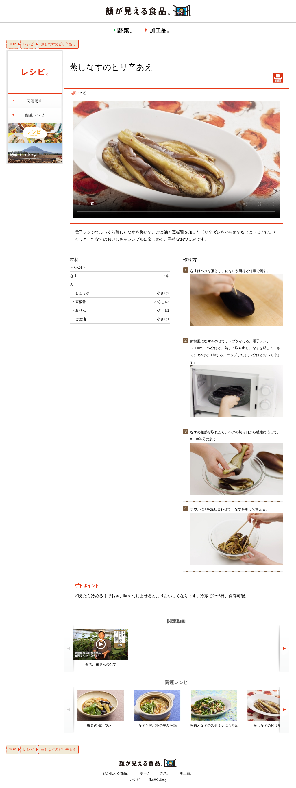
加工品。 (187, 773)
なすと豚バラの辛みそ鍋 (157, 726)
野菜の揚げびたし (101, 726)
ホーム (145, 773)
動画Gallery (158, 780)
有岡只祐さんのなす (100, 664)
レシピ (28, 44)
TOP (12, 44)
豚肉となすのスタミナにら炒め (214, 726)
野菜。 (165, 773)
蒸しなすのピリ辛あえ (271, 726)
